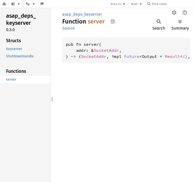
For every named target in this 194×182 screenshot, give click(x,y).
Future (131, 56)
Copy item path (113, 21)
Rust (134, 4)
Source (68, 28)
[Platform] (30, 4)
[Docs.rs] (4, 4)
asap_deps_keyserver (82, 14)
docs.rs (115, 4)
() (185, 56)
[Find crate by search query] (172, 4)
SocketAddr (106, 50)
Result (172, 56)
